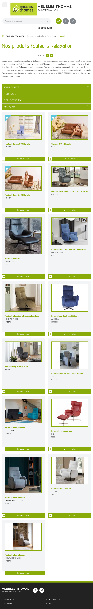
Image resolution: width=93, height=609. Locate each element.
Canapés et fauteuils (35, 36)
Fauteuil (62, 36)
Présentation (9, 599)
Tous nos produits (15, 36)
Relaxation (51, 36)
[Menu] (4, 4)
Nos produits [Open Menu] (46, 28)
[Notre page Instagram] (73, 21)
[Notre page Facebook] (66, 21)
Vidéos (51, 604)
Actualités (8, 604)
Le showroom (54, 599)
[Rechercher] (48, 21)
